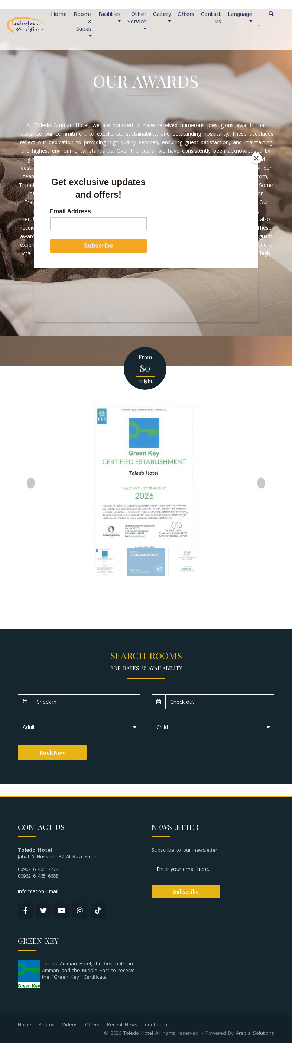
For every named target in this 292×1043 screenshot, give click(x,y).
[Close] (256, 158)
